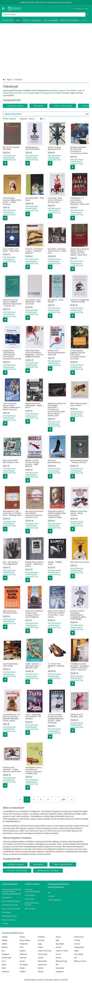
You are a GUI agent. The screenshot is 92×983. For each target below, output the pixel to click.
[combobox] (46, 14)
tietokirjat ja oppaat (57, 90)
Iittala (22, 968)
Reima (58, 957)
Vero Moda (78, 954)
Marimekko (42, 961)
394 (63, 799)
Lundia (40, 957)
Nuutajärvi (60, 944)
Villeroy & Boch (80, 961)
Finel (4, 968)
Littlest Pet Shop (44, 951)
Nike (57, 940)
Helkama (23, 954)
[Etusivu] (15, 8)
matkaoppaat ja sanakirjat (50, 93)
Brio (3, 951)
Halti (21, 947)
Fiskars (22, 937)
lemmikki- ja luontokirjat (24, 93)
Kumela (41, 940)
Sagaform (60, 971)
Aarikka (5, 937)
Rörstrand (60, 968)
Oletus (32, 119)
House (22, 961)
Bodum (5, 947)
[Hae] (88, 14)
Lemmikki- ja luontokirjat (17, 870)
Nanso (58, 937)
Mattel (40, 968)
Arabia (4, 944)
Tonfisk (77, 940)
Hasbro (23, 951)
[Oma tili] (66, 8)
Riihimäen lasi (61, 961)
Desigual (5, 954)
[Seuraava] (71, 799)
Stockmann (79, 937)
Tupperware (79, 947)
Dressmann (6, 957)
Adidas (4, 940)
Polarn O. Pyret (62, 951)
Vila (75, 957)
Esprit (4, 964)
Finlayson (5, 971)
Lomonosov (43, 954)
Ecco (4, 961)
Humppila (24, 964)
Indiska (22, 971)
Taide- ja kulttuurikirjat (62, 106)
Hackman (24, 944)
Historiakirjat (38, 106)
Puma (58, 954)
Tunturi (77, 944)
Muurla (40, 971)
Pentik (58, 947)
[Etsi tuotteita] (46, 14)
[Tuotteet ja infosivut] (4, 8)
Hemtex (23, 957)
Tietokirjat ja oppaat (15, 106)
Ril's (57, 964)
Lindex (40, 947)
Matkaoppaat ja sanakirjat (48, 870)
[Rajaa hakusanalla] (46, 114)
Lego (40, 944)
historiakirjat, (71, 90)
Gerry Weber (25, 940)
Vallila (76, 951)
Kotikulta (41, 937)
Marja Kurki (42, 964)
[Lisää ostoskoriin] (5, 163)
